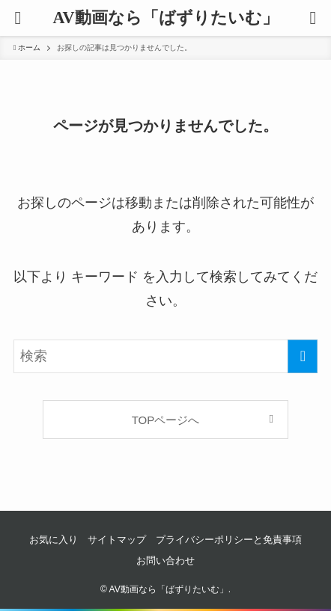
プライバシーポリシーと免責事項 (229, 539)
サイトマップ (117, 539)
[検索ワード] (165, 356)
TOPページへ (166, 420)
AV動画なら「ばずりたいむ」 (165, 18)
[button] (313, 18)
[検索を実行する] (303, 356)
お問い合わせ (165, 560)
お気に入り (53, 539)
